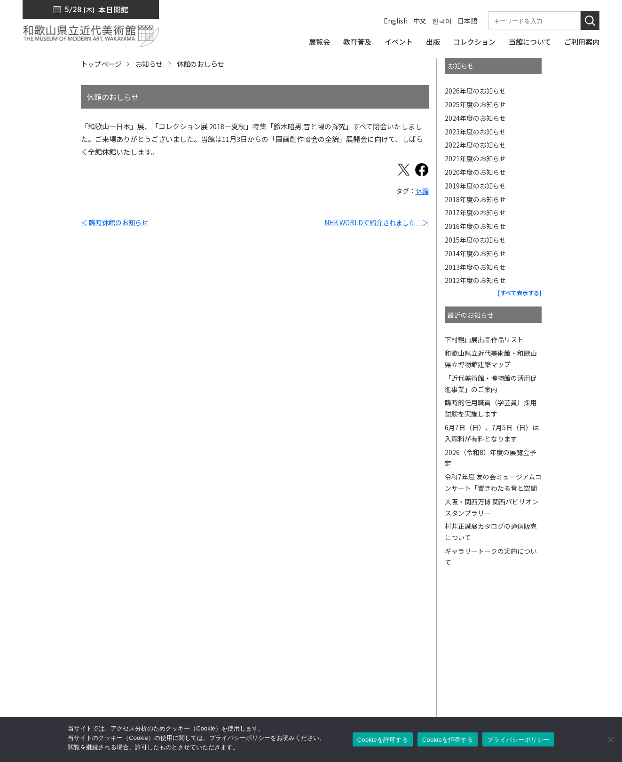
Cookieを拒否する (447, 739)
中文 (419, 20)
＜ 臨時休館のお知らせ (114, 222)
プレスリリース (547, 623)
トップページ (101, 64)
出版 (342, 649)
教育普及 (349, 675)
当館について (356, 688)
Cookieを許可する (382, 739)
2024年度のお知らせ (475, 118)
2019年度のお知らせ (475, 185)
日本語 (467, 20)
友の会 (425, 675)
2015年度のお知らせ (475, 239)
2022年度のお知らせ (475, 144)
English (396, 20)
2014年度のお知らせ (475, 253)
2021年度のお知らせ (475, 158)
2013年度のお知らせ (475, 267)
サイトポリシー (547, 688)
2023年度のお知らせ (475, 131)
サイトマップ (544, 662)
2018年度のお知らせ (475, 199)
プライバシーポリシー (558, 675)
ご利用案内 (352, 702)
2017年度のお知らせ (475, 212)
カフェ (425, 688)
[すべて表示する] (520, 293)
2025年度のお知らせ (475, 104)
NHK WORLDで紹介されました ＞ (376, 222)
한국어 (442, 20)
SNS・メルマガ (440, 636)
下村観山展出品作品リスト (484, 339)
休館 (422, 191)
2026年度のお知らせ (475, 90)
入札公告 (537, 649)
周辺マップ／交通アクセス (71, 700)
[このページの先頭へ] (593, 611)
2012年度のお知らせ (475, 280)
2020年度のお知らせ (475, 172)
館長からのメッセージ (450, 623)
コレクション (356, 662)
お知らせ (149, 64)
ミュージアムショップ (450, 662)
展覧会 (345, 636)
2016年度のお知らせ (475, 226)
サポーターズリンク (446, 702)
